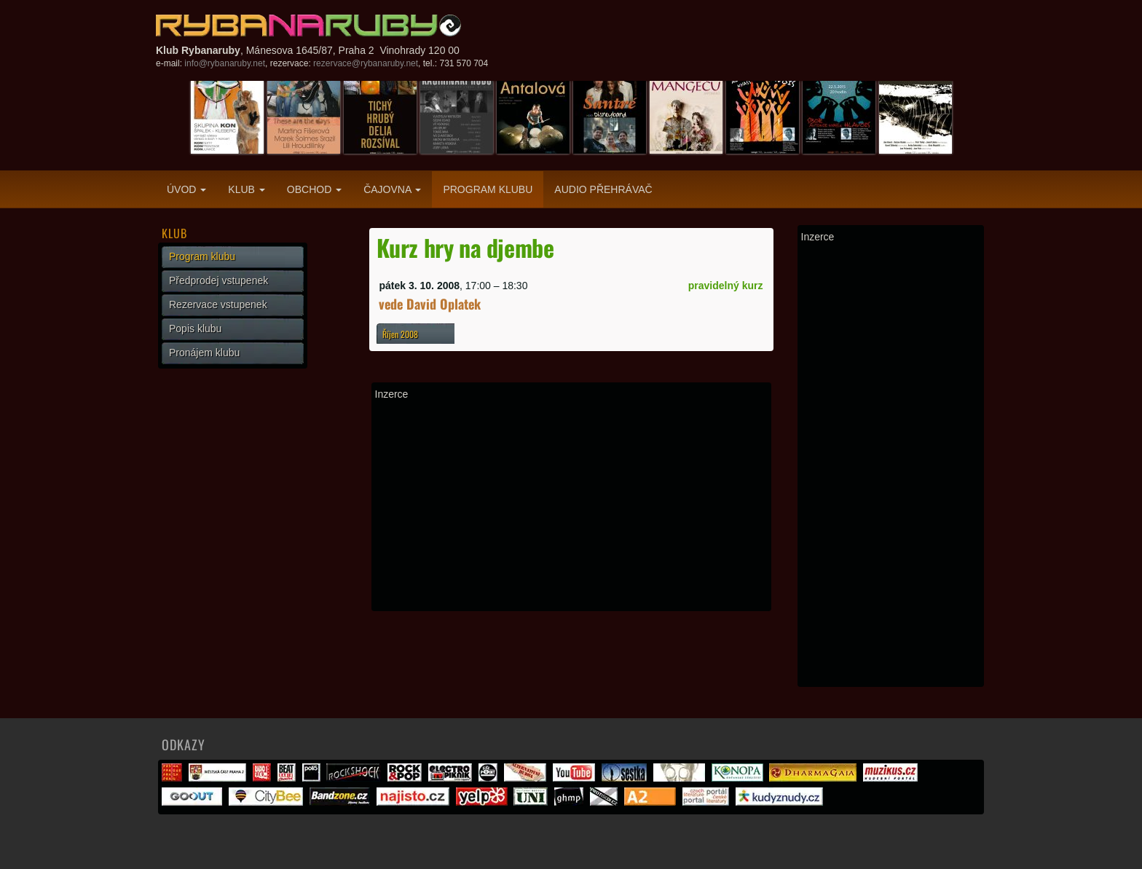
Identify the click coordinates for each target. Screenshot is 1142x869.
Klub (246, 189)
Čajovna (392, 189)
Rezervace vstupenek (218, 304)
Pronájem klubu (204, 352)
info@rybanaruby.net (224, 63)
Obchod (314, 189)
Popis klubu (195, 328)
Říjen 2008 (400, 334)
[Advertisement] (571, 505)
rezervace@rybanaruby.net (365, 63)
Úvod (186, 189)
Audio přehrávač (603, 189)
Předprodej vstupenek (218, 280)
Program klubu (487, 189)
